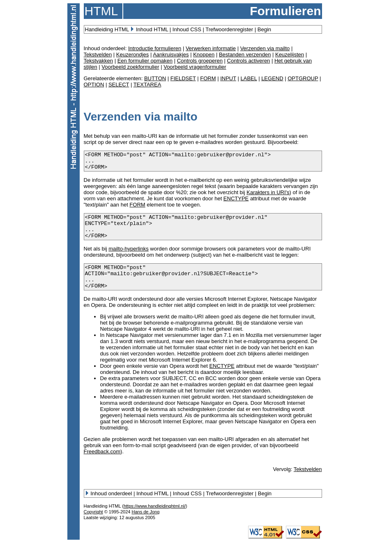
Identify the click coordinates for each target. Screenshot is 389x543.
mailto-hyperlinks (128, 249)
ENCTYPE (236, 198)
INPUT (228, 78)
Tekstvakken (98, 61)
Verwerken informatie (211, 48)
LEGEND (272, 78)
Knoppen (203, 54)
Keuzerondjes (132, 54)
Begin (264, 29)
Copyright (93, 511)
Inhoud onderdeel (111, 493)
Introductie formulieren (154, 48)
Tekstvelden (98, 54)
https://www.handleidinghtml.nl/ (155, 506)
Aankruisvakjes (171, 54)
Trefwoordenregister (229, 29)
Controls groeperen (200, 61)
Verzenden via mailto (265, 48)
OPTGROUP (303, 78)
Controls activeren (248, 61)
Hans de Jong (145, 511)
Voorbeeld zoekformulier (130, 67)
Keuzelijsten (289, 54)
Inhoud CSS (187, 29)
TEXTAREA (147, 84)
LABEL (249, 78)
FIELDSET (183, 78)
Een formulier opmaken (145, 61)
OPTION (94, 84)
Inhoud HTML (152, 29)
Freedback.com (102, 451)
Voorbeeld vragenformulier (194, 67)
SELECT (118, 84)
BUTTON (155, 78)
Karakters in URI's (267, 192)
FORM (208, 78)
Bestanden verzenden (245, 54)
